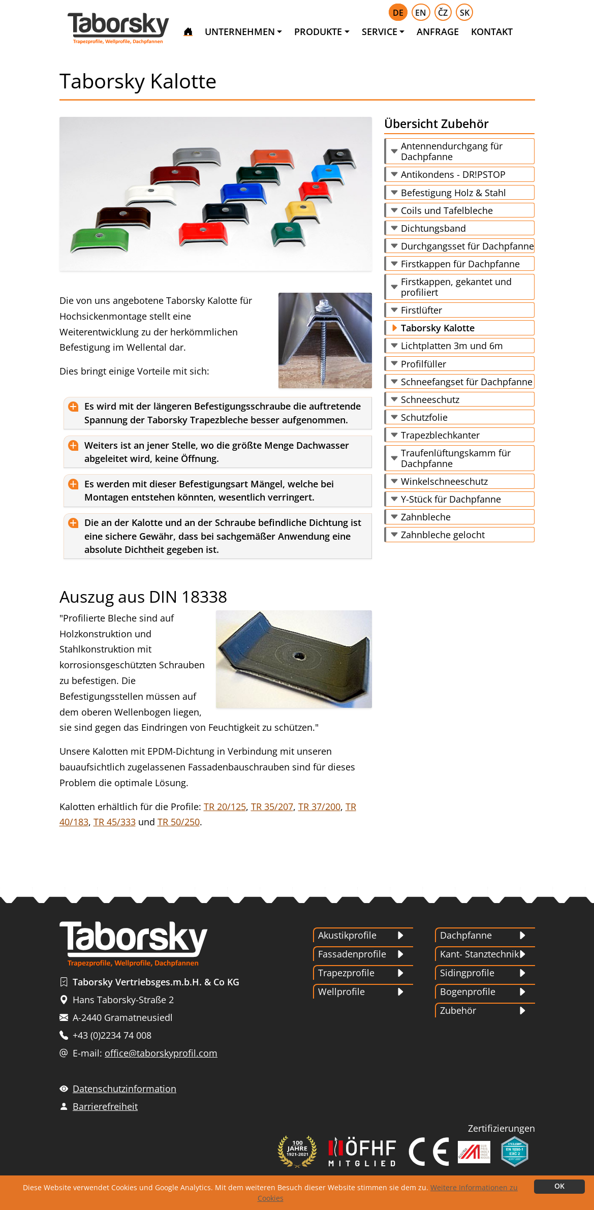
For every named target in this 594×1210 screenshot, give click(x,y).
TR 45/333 (114, 822)
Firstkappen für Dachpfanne (460, 264)
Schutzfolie (424, 417)
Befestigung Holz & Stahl (453, 193)
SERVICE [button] (379, 31)
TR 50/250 (179, 822)
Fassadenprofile (352, 954)
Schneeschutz (430, 399)
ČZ (443, 12)
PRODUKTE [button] (318, 31)
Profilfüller (423, 364)
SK (465, 12)
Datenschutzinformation (124, 1088)
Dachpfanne (466, 935)
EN (420, 12)
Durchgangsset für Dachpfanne (467, 246)
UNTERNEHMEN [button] (240, 31)
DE (398, 12)
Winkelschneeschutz (444, 481)
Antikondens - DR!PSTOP (453, 174)
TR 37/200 (319, 806)
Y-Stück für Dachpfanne (451, 499)
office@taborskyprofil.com (161, 1053)
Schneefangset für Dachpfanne (467, 382)
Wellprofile (341, 991)
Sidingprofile (467, 973)
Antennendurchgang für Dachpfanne (452, 151)
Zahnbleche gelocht (443, 535)
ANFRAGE (438, 31)
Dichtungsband (433, 228)
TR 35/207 (272, 806)
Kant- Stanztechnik (479, 954)
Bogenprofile (467, 991)
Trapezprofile (346, 973)
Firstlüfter (421, 310)
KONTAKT (492, 31)
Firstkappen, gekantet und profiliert (456, 286)
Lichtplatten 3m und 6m (452, 345)
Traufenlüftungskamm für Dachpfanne (456, 458)
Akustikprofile (347, 935)
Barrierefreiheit (105, 1106)
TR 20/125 (225, 806)
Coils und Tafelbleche (447, 210)
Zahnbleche (426, 517)
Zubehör (458, 1010)
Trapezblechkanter (440, 435)
